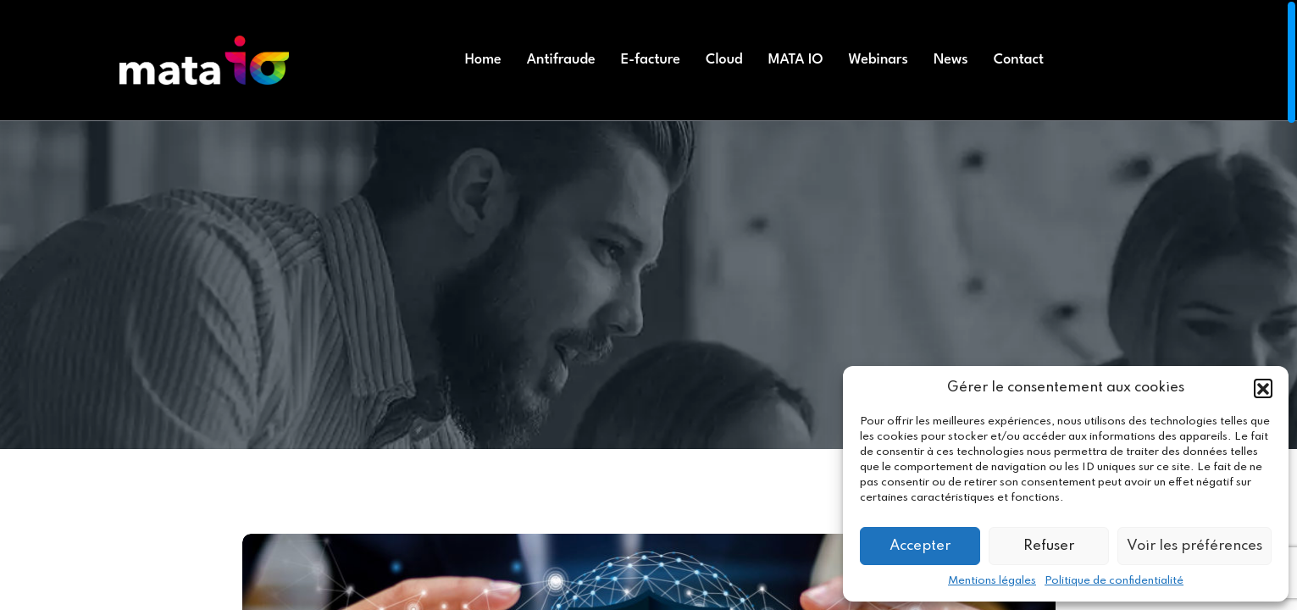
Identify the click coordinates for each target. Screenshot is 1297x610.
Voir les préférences (1194, 546)
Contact (1019, 60)
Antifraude (561, 60)
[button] (1263, 388)
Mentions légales (992, 580)
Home (483, 60)
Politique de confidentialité (1114, 580)
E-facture (650, 60)
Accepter (920, 546)
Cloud (724, 60)
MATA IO (795, 60)
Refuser (1048, 546)
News (951, 60)
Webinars (878, 60)
